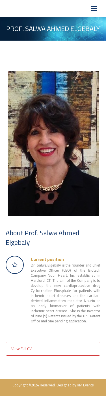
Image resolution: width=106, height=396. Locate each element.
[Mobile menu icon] (94, 8)
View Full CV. (22, 348)
